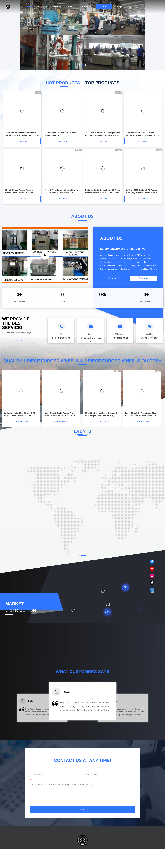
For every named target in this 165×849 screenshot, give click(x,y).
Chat (104, 7)
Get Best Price (21, 422)
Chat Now (22, 141)
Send (82, 809)
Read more (113, 278)
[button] (22, 709)
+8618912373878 (120, 338)
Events (70, 7)
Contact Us (85, 7)
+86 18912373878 (149, 338)
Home (30, 7)
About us (42, 7)
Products (57, 7)
